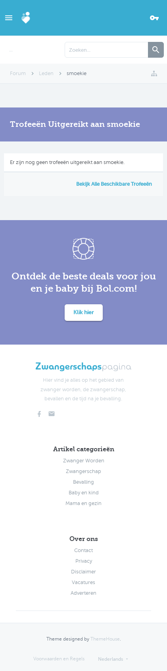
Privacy (83, 561)
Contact (83, 550)
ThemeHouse (105, 639)
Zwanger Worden (83, 461)
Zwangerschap (83, 471)
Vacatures (83, 582)
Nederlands (110, 659)
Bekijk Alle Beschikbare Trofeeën (114, 184)
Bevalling (83, 482)
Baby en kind (84, 493)
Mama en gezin (83, 503)
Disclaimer (83, 572)
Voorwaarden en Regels (58, 659)
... (11, 50)
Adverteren (83, 593)
